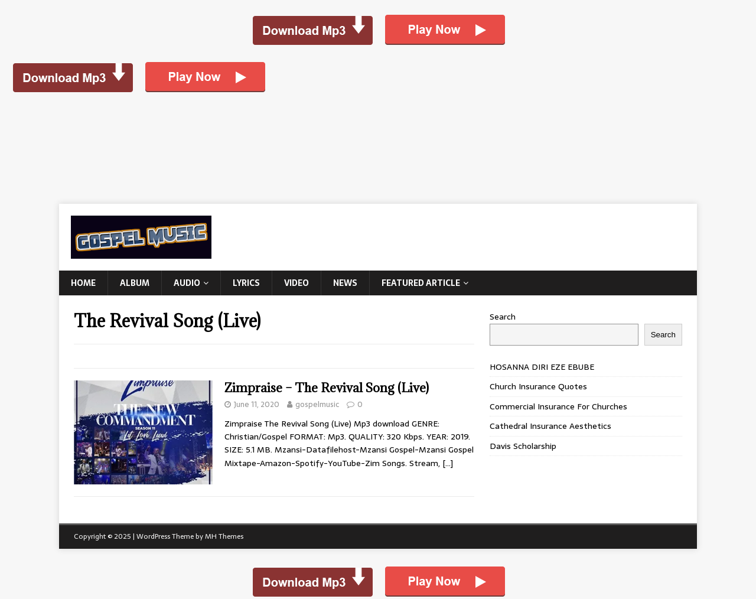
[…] (447, 463)
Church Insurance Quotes (538, 386)
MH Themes (224, 536)
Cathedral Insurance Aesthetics (550, 425)
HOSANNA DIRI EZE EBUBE (542, 366)
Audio (187, 282)
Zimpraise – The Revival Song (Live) (326, 388)
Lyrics (246, 282)
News (345, 282)
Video (296, 282)
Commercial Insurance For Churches (558, 406)
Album (134, 282)
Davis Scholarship (523, 446)
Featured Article (421, 282)
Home (83, 282)
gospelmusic (317, 404)
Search (503, 316)
